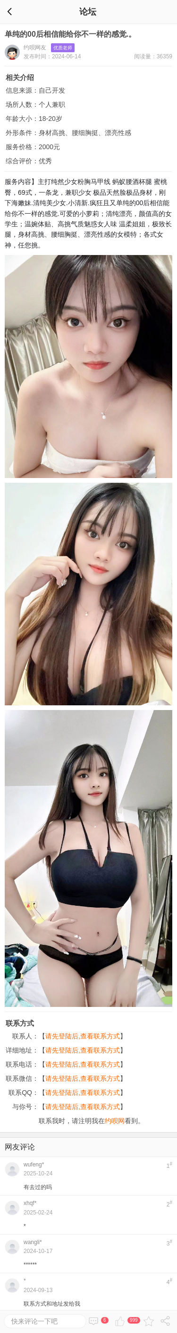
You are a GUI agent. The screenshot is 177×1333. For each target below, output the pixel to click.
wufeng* (34, 1164)
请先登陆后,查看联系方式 (82, 1036)
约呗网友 (35, 47)
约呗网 (115, 1121)
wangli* (33, 1242)
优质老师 (62, 47)
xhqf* (30, 1203)
